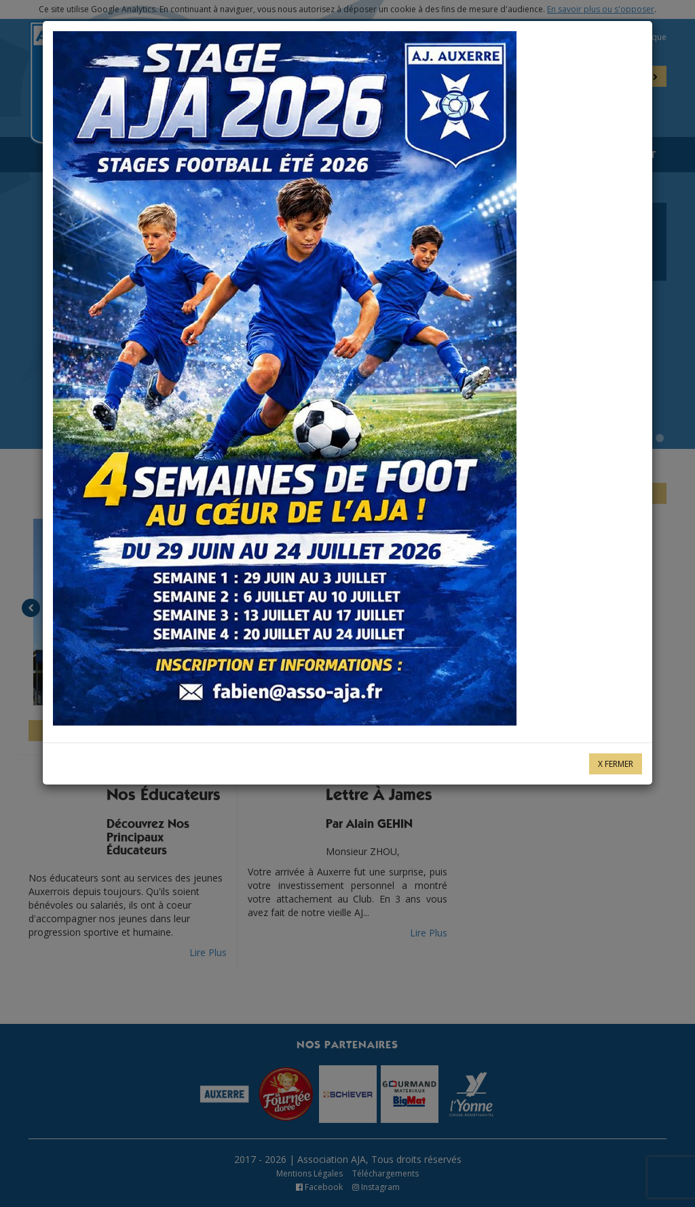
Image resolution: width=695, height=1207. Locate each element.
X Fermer (615, 764)
